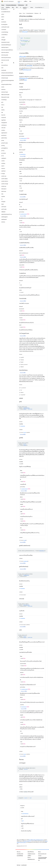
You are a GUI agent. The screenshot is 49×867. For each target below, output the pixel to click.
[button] (7, 173)
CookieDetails (22, 618)
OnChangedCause (25, 813)
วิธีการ (17, 7)
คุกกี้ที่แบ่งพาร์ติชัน (22, 56)
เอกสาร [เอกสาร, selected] (19, 1)
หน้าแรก (20, 13)
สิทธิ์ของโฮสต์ (24, 31)
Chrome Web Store (39, 7)
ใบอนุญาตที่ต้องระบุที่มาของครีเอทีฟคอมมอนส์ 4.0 (35, 839)
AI (20, 7)
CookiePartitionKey (23, 138)
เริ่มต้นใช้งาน (8, 7)
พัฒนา (13, 7)
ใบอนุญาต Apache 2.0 (27, 841)
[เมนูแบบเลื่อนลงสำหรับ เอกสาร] (21, 1)
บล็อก (30, 1)
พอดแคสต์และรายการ (31, 859)
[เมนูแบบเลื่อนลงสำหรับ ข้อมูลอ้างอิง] (28, 7)
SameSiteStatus (23, 154)
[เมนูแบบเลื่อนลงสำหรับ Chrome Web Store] (44, 7)
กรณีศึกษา (25, 1)
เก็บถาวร (29, 857)
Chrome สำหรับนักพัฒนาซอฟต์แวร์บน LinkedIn (42, 858)
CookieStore (41, 550)
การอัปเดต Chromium (31, 853)
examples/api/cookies (23, 78)
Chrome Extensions (11, 5)
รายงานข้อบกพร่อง (20, 853)
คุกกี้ (22, 820)
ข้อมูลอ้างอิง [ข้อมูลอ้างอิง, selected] (25, 7)
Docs (2, 5)
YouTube (39, 855)
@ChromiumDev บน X (42, 853)
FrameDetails (22, 588)
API (26, 5)
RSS (39, 860)
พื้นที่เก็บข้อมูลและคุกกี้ (27, 69)
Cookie (25, 409)
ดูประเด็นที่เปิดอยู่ (20, 855)
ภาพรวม (2, 7)
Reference (21, 5)
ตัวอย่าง (32, 7)
